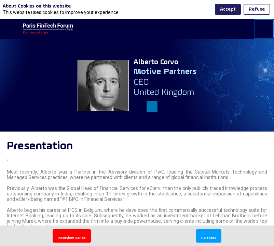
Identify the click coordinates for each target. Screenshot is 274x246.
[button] (72, 236)
